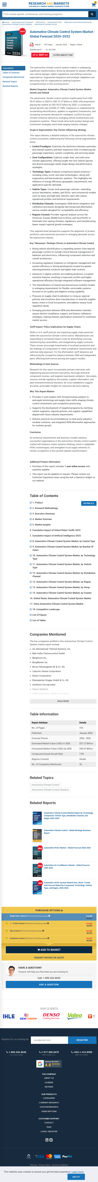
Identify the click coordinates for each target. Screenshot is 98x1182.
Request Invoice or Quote (49, 957)
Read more (63, 701)
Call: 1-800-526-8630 (49, 978)
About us (49, 1078)
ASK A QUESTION (49, 984)
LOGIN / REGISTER (49, 1131)
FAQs (49, 1127)
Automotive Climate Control (45, 785)
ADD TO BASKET (49, 949)
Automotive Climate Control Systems (50, 789)
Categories (49, 1098)
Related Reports (10, 86)
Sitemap (33, 1165)
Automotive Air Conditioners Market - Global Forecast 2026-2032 (67, 866)
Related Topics (10, 81)
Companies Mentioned (13, 77)
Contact (48, 1123)
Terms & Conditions (60, 1165)
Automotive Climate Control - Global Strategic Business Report (67, 831)
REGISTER (82, 1040)
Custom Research (49, 1107)
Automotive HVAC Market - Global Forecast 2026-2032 (67, 848)
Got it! (76, 1177)
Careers (49, 1082)
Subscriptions (49, 1111)
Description (8, 68)
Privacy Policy (44, 1165)
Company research (49, 1102)
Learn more (78, 1171)
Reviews (49, 1087)
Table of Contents (11, 72)
